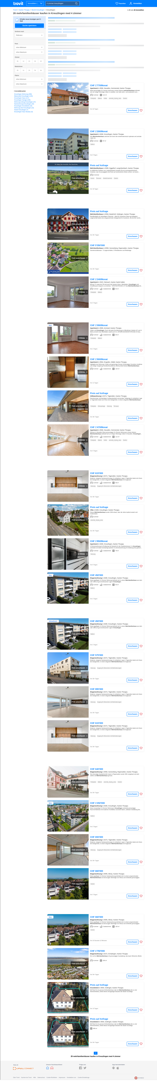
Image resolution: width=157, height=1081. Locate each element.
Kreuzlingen (50, 10)
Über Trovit (16, 1077)
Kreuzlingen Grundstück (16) (23, 106)
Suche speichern (29, 25)
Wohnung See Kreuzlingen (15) (24, 108)
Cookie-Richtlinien (52, 1077)
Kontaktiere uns (71, 1077)
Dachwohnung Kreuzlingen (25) (24, 104)
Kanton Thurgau (24, 10)
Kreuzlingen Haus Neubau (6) (23, 112)
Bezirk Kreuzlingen (38, 10)
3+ (35, 61)
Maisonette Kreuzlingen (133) (23, 96)
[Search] (76, 3)
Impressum (62, 1077)
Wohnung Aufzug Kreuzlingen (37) (25, 102)
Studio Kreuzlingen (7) (21, 110)
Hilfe (34, 1077)
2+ (29, 61)
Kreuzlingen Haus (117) (21, 98)
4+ (41, 61)
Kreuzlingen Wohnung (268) (23, 94)
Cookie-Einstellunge (83, 1077)
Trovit (15, 10)
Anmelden (137, 3)
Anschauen (132, 110)
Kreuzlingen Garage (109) (22, 100)
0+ (18, 61)
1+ (23, 61)
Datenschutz (41, 1077)
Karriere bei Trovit (26, 1077)
